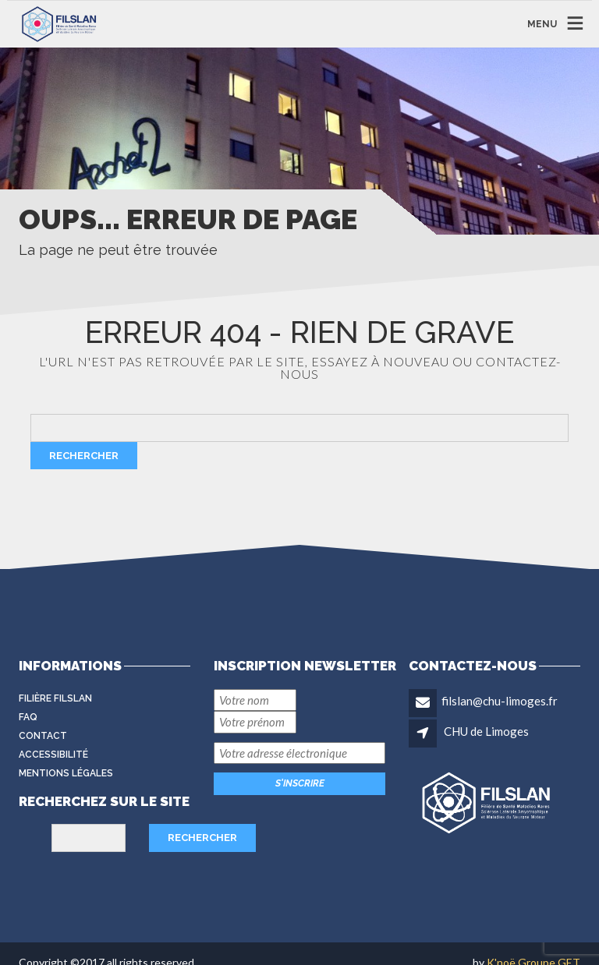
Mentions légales (66, 773)
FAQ (28, 717)
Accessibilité (53, 754)
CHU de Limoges (486, 731)
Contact (43, 735)
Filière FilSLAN (55, 698)
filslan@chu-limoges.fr (499, 701)
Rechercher (84, 455)
